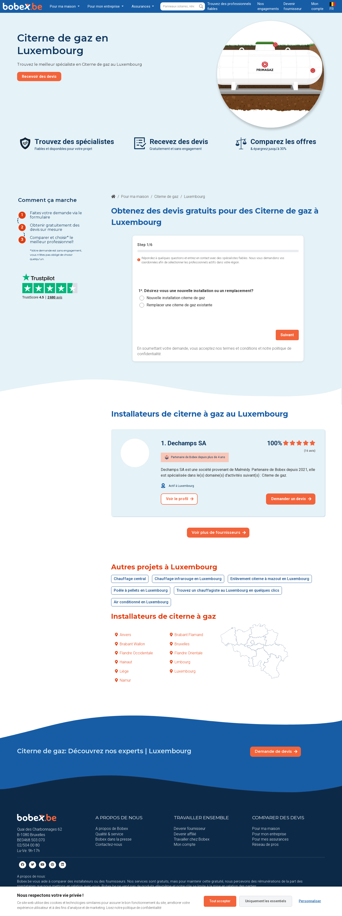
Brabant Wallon (130, 644)
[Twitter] (32, 864)
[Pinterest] (52, 864)
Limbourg (180, 662)
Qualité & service (109, 834)
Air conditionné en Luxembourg (141, 602)
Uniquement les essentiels (265, 901)
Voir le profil (180, 499)
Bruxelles (180, 644)
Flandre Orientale (186, 653)
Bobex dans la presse (113, 839)
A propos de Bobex (111, 828)
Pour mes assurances (270, 839)
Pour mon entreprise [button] (104, 6)
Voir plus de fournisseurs (219, 532)
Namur (123, 680)
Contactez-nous (108, 844)
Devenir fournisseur (189, 828)
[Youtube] (42, 864)
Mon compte (184, 844)
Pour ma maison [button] (63, 6)
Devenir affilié (185, 834)
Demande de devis (276, 751)
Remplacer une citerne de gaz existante (179, 305)
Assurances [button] (141, 6)
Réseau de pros (265, 844)
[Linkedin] (62, 864)
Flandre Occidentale (134, 653)
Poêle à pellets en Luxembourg (141, 590)
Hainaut (123, 662)
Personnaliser (310, 901)
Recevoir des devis (39, 76)
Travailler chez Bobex (191, 839)
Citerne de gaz (166, 196)
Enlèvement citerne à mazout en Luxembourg (269, 578)
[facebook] (22, 864)
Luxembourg (182, 671)
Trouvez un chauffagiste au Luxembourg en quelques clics (227, 590)
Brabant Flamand (186, 634)
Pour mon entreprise (269, 834)
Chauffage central (130, 578)
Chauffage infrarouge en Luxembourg (188, 578)
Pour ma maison (135, 196)
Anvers (123, 634)
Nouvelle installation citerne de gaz (176, 298)
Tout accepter (220, 901)
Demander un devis (291, 499)
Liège (122, 671)
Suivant (287, 335)
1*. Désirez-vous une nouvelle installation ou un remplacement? (195, 291)
